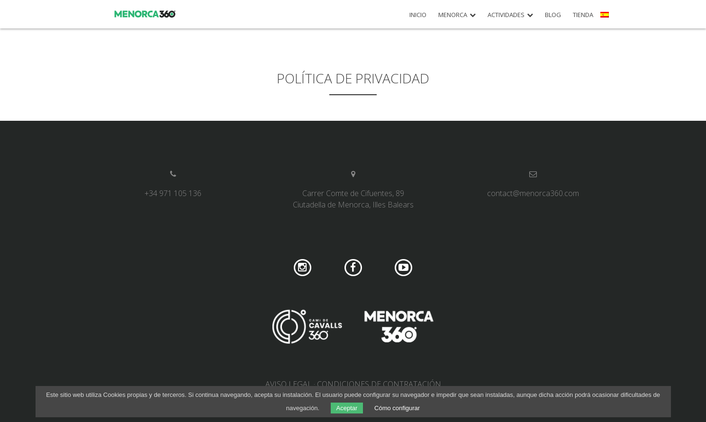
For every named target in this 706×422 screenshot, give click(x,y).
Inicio (417, 15)
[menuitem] (605, 18)
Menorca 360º (145, 14)
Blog (553, 15)
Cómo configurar (397, 408)
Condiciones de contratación (379, 384)
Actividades (506, 15)
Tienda (583, 15)
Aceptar (347, 408)
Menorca (452, 15)
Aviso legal (288, 384)
